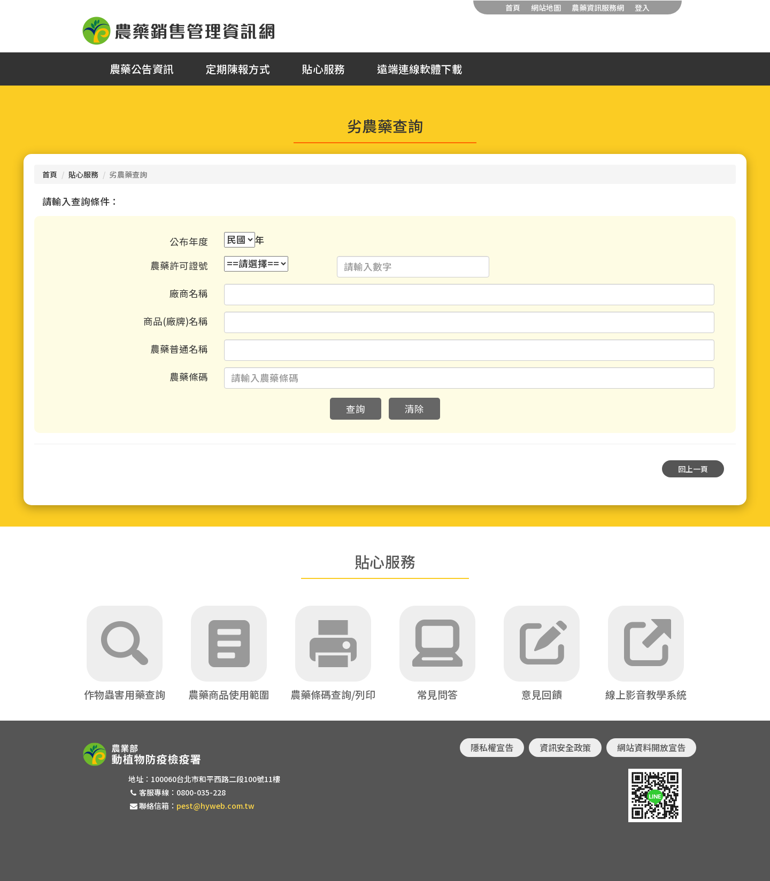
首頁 (512, 7)
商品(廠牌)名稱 (175, 321)
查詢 (355, 408)
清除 (414, 408)
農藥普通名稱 (179, 349)
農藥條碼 (189, 376)
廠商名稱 (189, 293)
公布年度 (189, 241)
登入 (642, 7)
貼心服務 (323, 69)
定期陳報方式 (238, 69)
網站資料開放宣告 (651, 747)
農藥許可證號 (179, 265)
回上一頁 (693, 468)
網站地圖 (546, 7)
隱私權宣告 (492, 747)
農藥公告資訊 (142, 69)
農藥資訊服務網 (598, 7)
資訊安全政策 (565, 747)
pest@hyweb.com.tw (215, 805)
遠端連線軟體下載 (420, 69)
